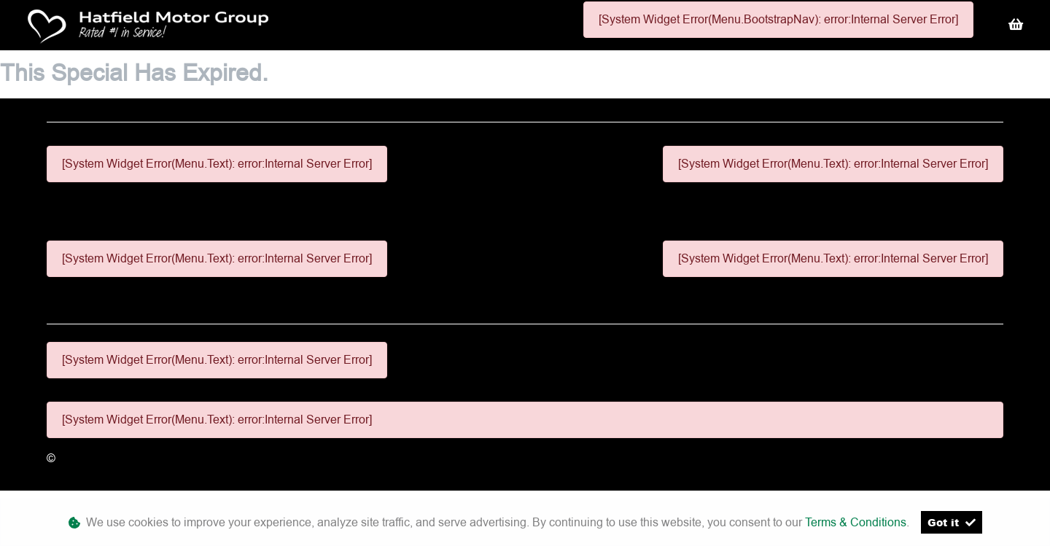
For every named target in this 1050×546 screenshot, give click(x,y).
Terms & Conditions (855, 522)
